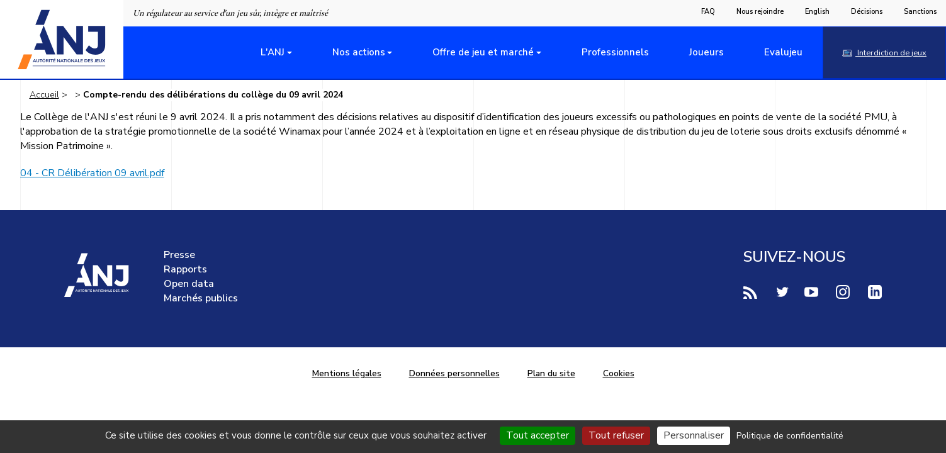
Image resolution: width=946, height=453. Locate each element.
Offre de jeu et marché (483, 52)
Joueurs (706, 52)
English (817, 11)
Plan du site (551, 373)
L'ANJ (272, 52)
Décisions (866, 11)
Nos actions (358, 52)
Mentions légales (346, 373)
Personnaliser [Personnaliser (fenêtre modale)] (693, 435)
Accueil (44, 95)
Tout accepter (537, 435)
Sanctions (920, 11)
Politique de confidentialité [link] (789, 436)
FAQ (708, 11)
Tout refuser (616, 435)
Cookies (618, 373)
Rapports (185, 269)
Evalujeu (783, 52)
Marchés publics (201, 298)
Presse (179, 255)
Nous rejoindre (760, 11)
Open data (189, 284)
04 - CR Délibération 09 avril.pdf (92, 173)
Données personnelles (454, 373)
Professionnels (615, 52)
